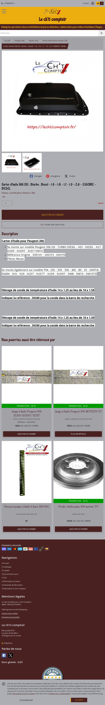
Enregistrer (53, 176)
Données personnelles (11, 617)
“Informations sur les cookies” (23, 693)
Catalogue (6, 567)
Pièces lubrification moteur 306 (55, 40)
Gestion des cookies (10, 613)
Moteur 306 (33, 40)
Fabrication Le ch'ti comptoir (14, 588)
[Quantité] (7, 203)
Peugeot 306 (20, 40)
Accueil (7, 40)
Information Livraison (11, 581)
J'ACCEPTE (79, 700)
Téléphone (7, 643)
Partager (36, 176)
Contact (86, 3)
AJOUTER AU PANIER (52, 214)
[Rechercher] (101, 33)
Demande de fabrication (12, 585)
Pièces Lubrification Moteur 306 (18, 192)
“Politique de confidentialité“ (59, 693)
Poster (70, 176)
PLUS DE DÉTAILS (78, 434)
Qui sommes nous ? (10, 574)
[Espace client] (92, 3)
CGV (4, 578)
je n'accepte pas (26, 700)
